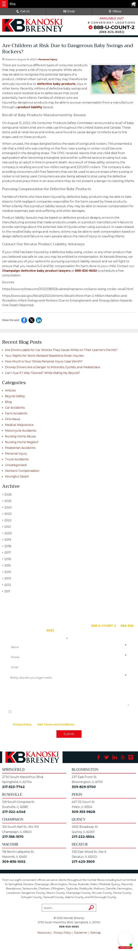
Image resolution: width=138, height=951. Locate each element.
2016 (6, 559)
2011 (6, 591)
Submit (69, 734)
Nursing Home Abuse (20, 436)
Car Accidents (15, 407)
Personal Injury (47, 59)
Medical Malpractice (19, 425)
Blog (8, 402)
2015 (6, 565)
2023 (7, 514)
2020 (7, 533)
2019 (6, 539)
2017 (6, 552)
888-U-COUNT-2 (114, 27)
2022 (7, 520)
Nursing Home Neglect (21, 442)
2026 (7, 494)
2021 (6, 527)
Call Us (23, 11)
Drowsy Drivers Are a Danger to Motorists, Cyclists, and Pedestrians (52, 367)
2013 (6, 578)
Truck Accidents (17, 459)
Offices (115, 11)
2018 (6, 546)
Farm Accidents (16, 413)
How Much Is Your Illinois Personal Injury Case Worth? (43, 361)
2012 (6, 585)
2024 (7, 507)
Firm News (12, 419)
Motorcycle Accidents (20, 430)
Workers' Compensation (22, 471)
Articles (10, 390)
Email (69, 11)
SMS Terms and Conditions (55, 724)
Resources (43, 932)
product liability (30, 107)
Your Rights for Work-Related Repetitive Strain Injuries (44, 355)
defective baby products (56, 84)
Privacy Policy (22, 724)
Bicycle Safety (15, 396)
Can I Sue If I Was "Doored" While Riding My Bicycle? (42, 373)
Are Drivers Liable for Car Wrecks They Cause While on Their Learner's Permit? (61, 350)
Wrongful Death (17, 476)
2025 (7, 501)
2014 (6, 572)
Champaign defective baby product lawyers (36, 270)
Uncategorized (16, 465)
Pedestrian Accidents (20, 448)
